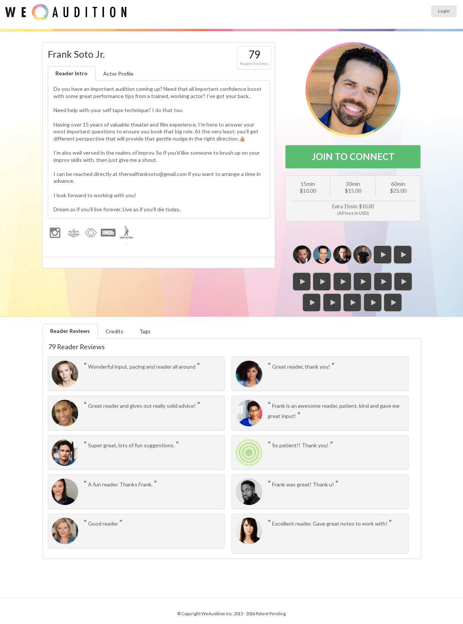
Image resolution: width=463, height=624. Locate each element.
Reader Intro (71, 73)
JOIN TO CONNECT (353, 156)
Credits (114, 331)
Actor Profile (118, 73)
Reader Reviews (70, 331)
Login (444, 11)
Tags (145, 331)
